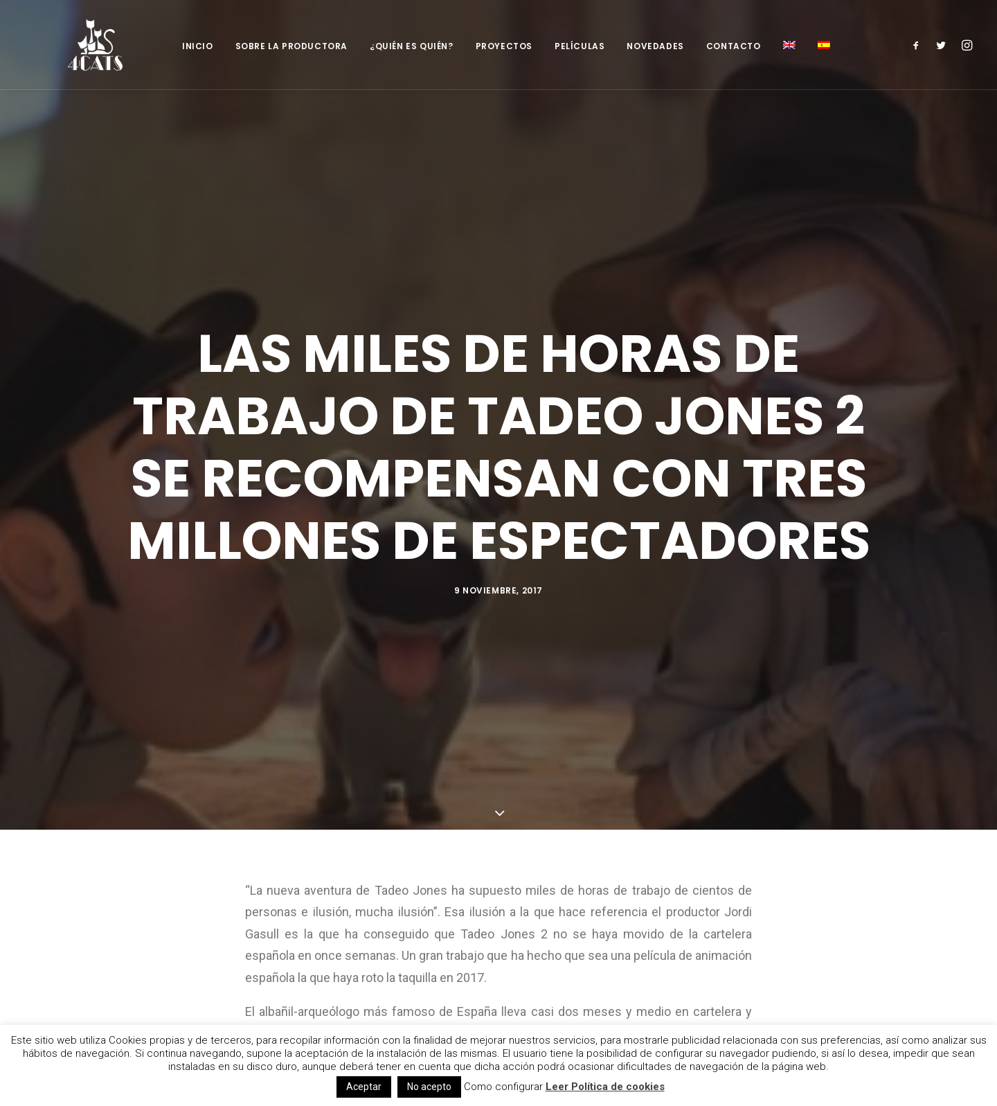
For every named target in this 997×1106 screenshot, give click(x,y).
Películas (579, 46)
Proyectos (504, 46)
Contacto (733, 46)
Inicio (197, 46)
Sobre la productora (291, 46)
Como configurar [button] (503, 1086)
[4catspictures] (80, 45)
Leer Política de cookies (605, 1086)
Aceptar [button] (363, 1086)
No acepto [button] (429, 1086)
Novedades (655, 46)
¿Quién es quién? (411, 46)
